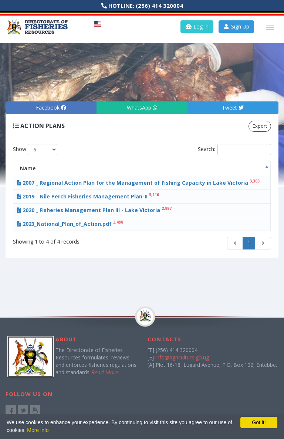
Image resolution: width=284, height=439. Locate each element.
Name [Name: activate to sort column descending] (43, 168)
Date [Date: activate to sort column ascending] (208, 168)
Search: (234, 149)
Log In (197, 26)
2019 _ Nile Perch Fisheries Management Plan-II (103, 203)
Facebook (51, 107)
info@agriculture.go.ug (182, 357)
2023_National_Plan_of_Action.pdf (85, 245)
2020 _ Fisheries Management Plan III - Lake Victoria (109, 224)
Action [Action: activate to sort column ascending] (247, 168)
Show (35, 149)
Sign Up (236, 26)
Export (260, 126)
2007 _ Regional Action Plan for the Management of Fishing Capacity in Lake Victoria (103, 186)
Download (248, 183)
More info (37, 430)
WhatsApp (142, 107)
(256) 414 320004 (159, 5)
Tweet (233, 107)
